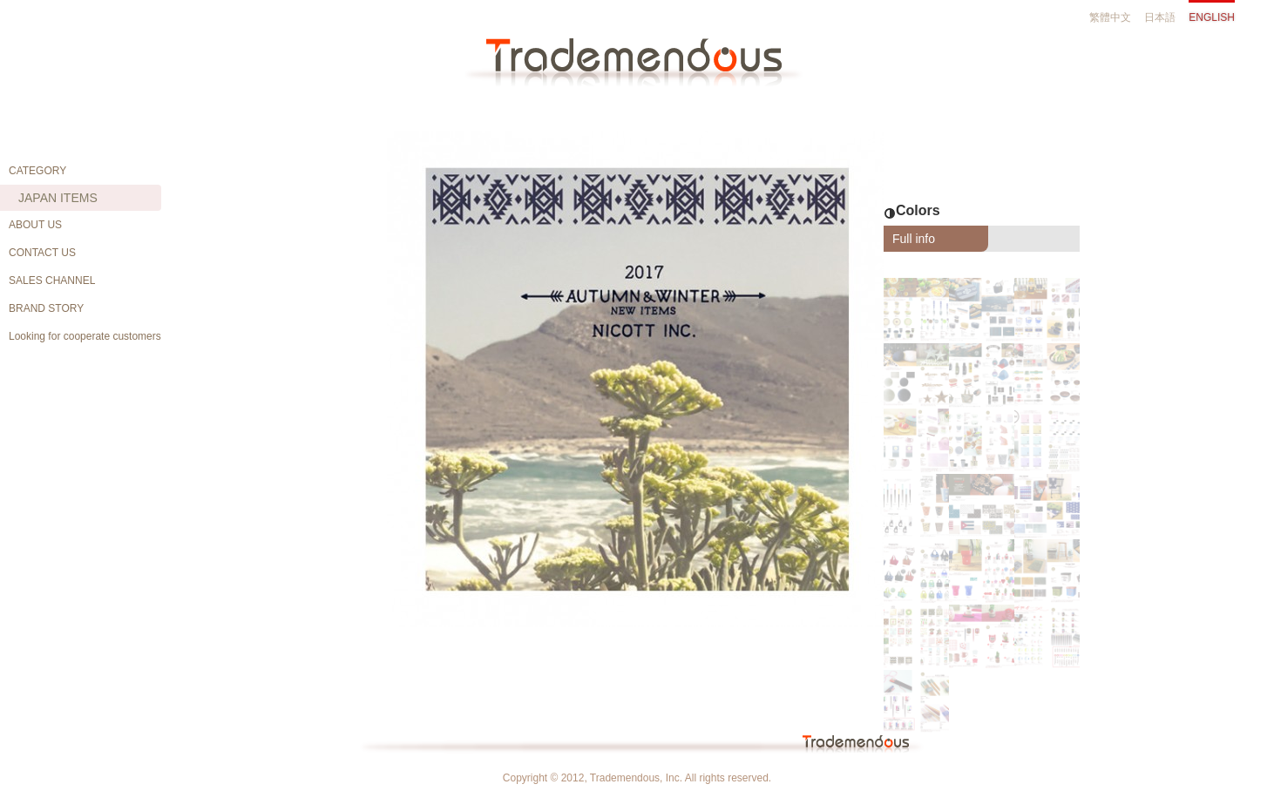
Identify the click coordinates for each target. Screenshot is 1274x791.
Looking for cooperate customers (85, 336)
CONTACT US (42, 253)
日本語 (1160, 17)
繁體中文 (1110, 17)
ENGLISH (1212, 17)
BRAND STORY (46, 308)
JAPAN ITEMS (58, 198)
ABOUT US (35, 225)
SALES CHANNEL (52, 280)
